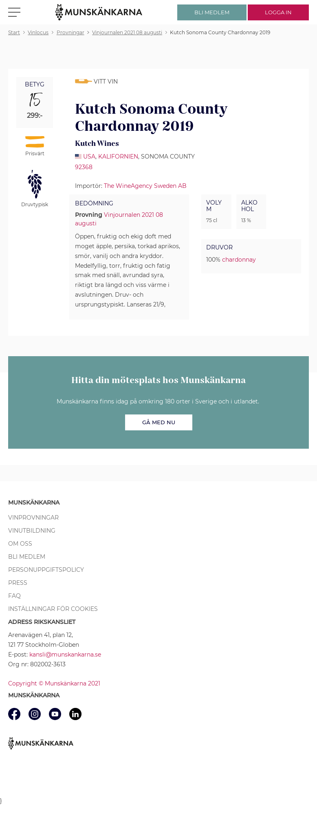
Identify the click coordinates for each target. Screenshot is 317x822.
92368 (83, 167)
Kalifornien (118, 156)
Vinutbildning (31, 530)
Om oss (20, 543)
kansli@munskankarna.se (65, 654)
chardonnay (239, 259)
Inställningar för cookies (53, 609)
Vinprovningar (33, 517)
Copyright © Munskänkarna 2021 (54, 683)
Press (17, 582)
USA (89, 156)
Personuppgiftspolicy (46, 569)
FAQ (14, 595)
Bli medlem (26, 556)
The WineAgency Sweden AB (145, 186)
